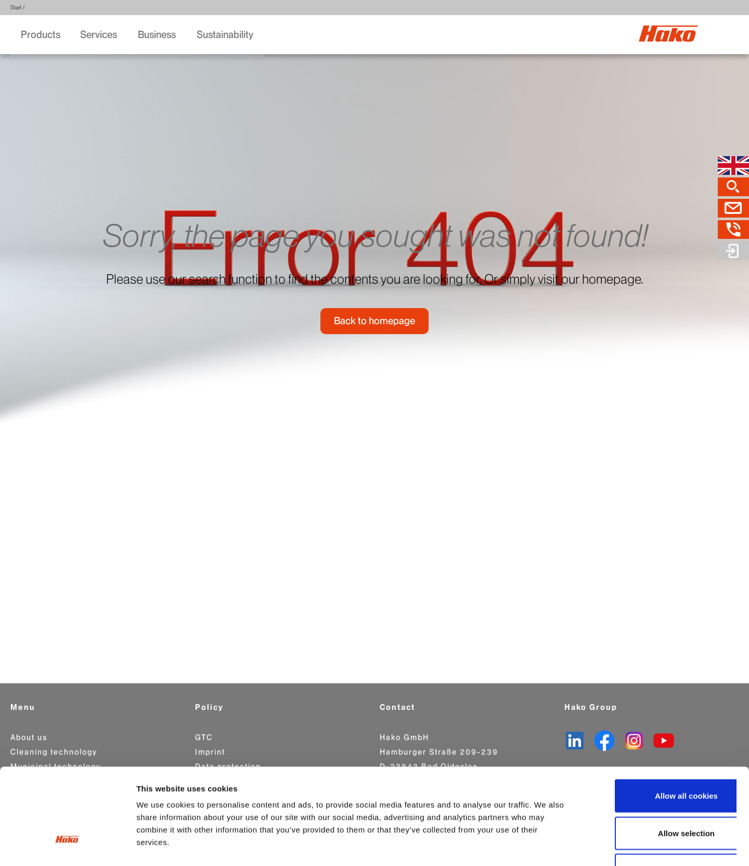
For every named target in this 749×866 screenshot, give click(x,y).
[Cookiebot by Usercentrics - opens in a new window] (67, 846)
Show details (546, 845)
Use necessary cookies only (662, 796)
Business (158, 35)
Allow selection (662, 759)
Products (40, 35)
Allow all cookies (662, 721)
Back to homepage (374, 327)
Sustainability (226, 35)
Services (99, 35)
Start (15, 7)
